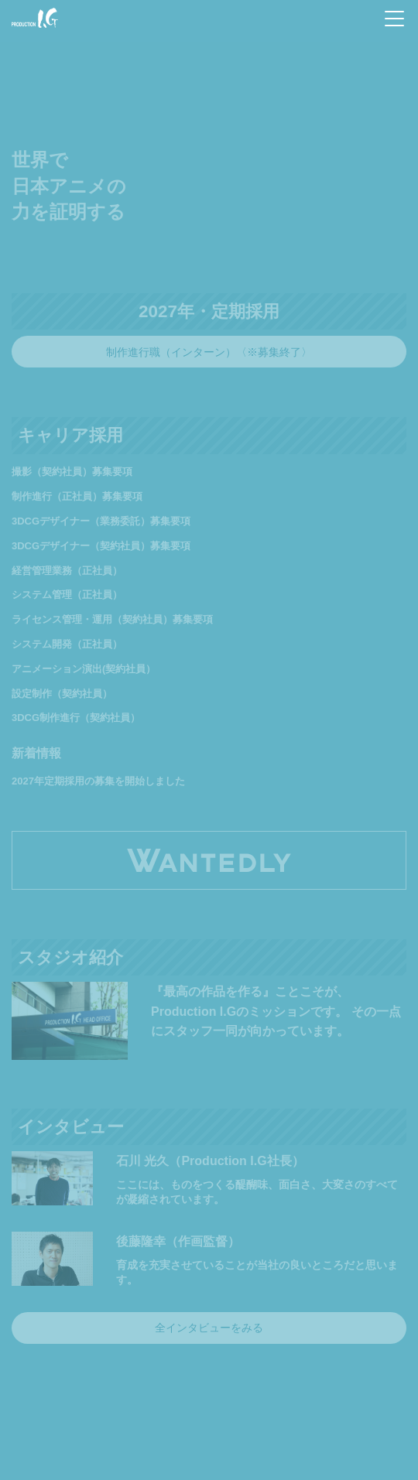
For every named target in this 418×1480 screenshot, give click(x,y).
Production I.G (35, 17)
